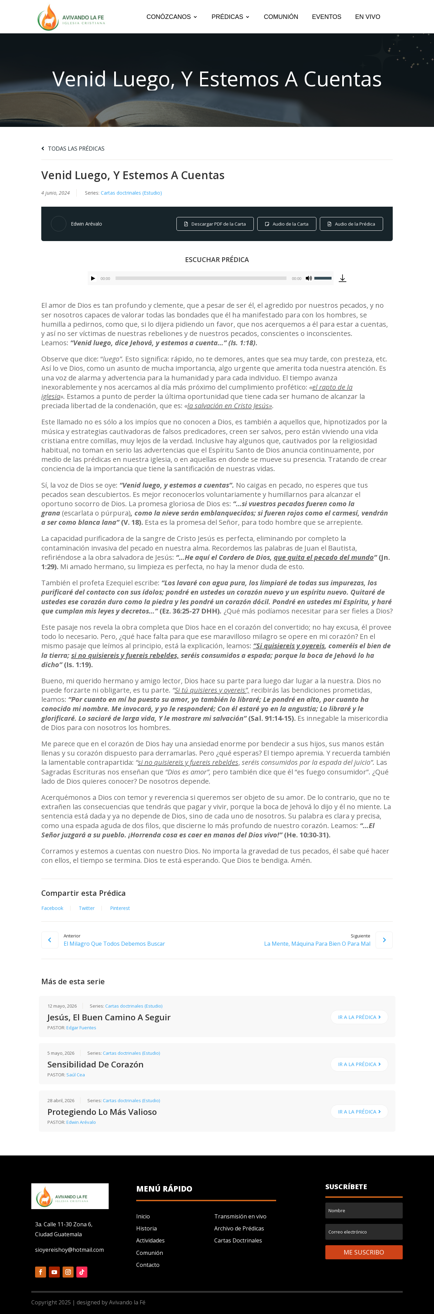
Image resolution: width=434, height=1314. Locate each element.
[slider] (201, 278)
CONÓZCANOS (169, 17)
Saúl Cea (75, 1075)
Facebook (52, 908)
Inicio (143, 1216)
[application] (211, 278)
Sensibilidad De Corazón (95, 1064)
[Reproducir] (93, 278)
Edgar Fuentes (81, 1027)
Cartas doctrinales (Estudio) (131, 192)
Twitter (87, 908)
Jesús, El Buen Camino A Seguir (109, 1017)
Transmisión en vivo (240, 1216)
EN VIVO (367, 17)
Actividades (150, 1240)
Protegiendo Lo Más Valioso (102, 1111)
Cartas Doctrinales (238, 1240)
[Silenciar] (308, 278)
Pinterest (120, 908)
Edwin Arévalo (86, 223)
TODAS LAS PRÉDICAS (73, 148)
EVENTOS (326, 17)
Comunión (149, 1253)
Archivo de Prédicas (239, 1228)
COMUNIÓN (281, 17)
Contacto (148, 1265)
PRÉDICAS (227, 17)
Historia (146, 1228)
